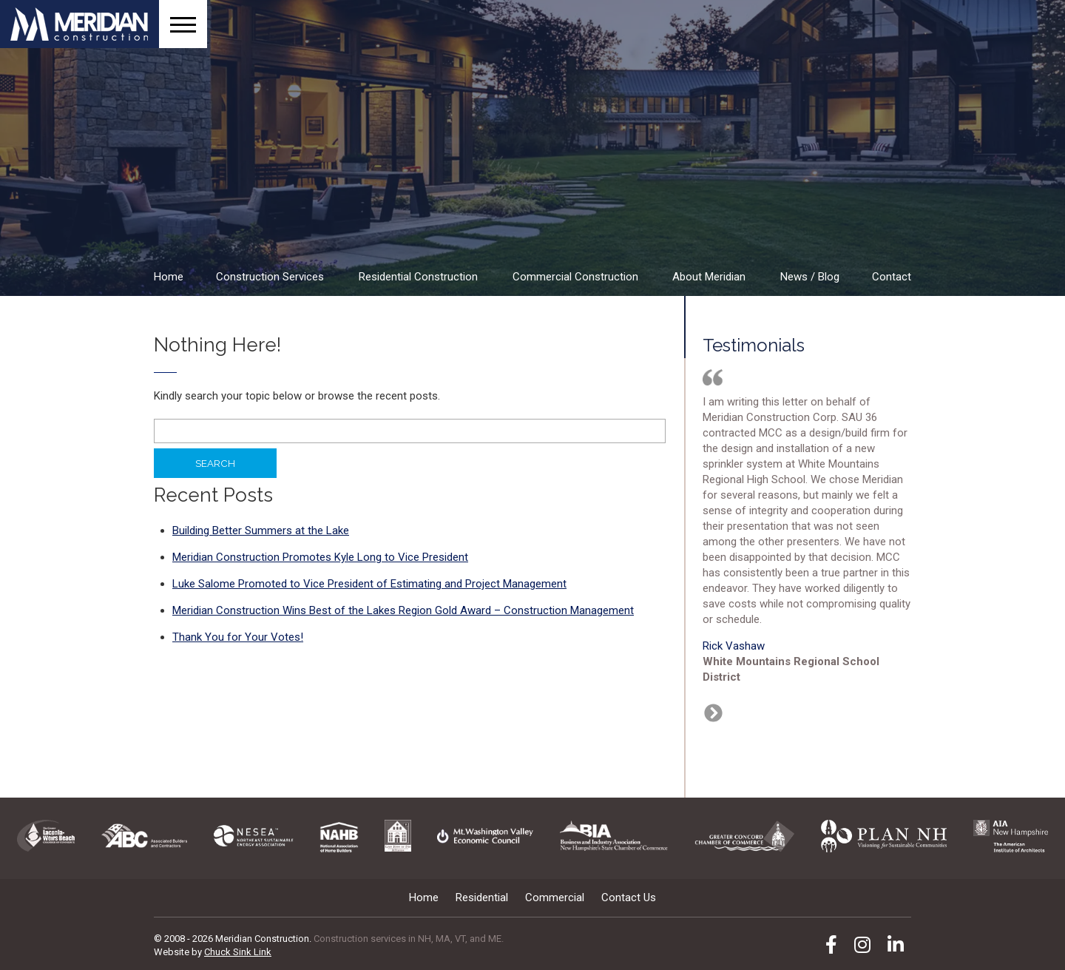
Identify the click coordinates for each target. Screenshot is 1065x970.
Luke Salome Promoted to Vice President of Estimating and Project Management (369, 583)
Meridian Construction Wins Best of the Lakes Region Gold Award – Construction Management (403, 610)
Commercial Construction (575, 276)
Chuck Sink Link (237, 951)
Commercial (554, 897)
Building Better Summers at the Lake (260, 530)
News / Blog (809, 276)
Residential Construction (418, 276)
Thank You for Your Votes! (237, 637)
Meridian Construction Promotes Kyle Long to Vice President (320, 557)
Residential (482, 897)
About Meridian (709, 276)
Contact (891, 276)
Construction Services (270, 276)
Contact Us (628, 897)
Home (168, 276)
